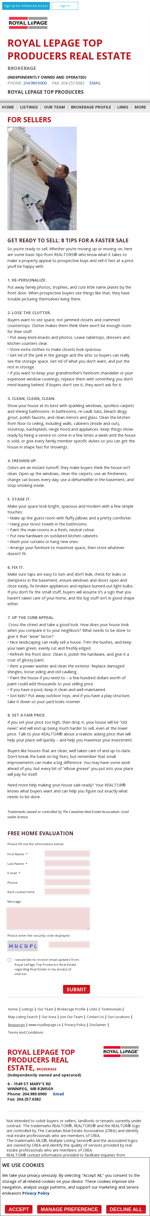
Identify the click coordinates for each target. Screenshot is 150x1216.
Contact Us (95, 1017)
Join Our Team (71, 1017)
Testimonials (111, 1009)
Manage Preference (69, 1209)
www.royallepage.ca (45, 1024)
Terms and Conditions (25, 1032)
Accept (19, 1209)
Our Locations (119, 1017)
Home (8, 107)
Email (95, 83)
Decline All (126, 1209)
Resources (16, 1024)
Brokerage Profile (91, 107)
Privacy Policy (36, 1193)
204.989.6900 (35, 83)
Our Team (54, 107)
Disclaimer (97, 1024)
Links (123, 107)
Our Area (49, 1017)
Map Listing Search (23, 1017)
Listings (29, 107)
